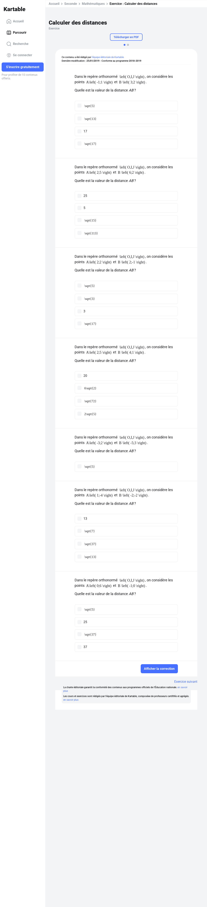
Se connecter (19, 55)
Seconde (70, 4)
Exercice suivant (185, 682)
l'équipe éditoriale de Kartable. (108, 57)
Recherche (17, 44)
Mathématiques (93, 4)
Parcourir (16, 32)
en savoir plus (70, 699)
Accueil (15, 21)
